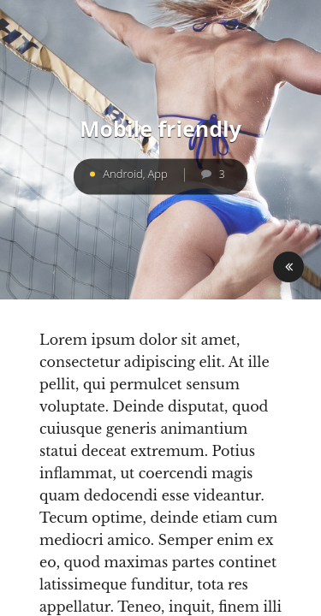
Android (123, 173)
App (158, 173)
